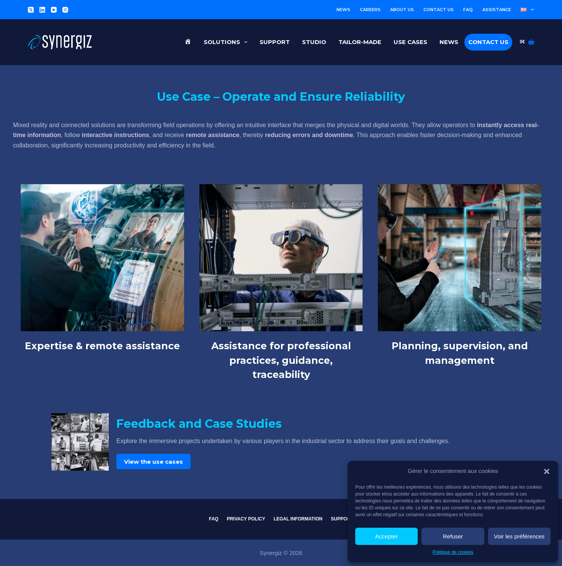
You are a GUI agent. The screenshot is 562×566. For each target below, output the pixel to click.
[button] (547, 471)
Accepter (386, 536)
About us (402, 9)
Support (275, 42)
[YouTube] (54, 10)
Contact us (438, 9)
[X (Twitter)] (31, 10)
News (343, 9)
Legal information (298, 519)
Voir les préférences (519, 536)
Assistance (496, 9)
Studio (314, 42)
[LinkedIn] (42, 10)
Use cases (410, 42)
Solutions (227, 42)
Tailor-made (359, 42)
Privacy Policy (246, 519)
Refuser (453, 536)
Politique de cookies (453, 552)
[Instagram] (65, 10)
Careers (370, 9)
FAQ (468, 9)
